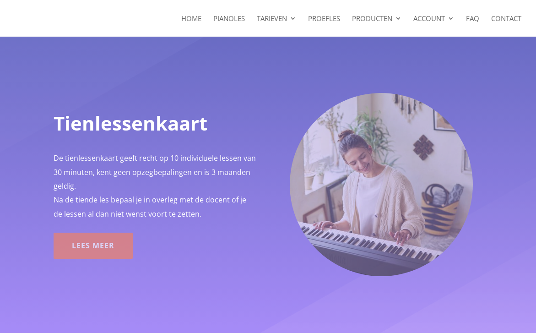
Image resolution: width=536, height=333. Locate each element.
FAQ (472, 19)
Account (429, 19)
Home (191, 19)
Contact (506, 19)
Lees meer (93, 245)
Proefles (324, 19)
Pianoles (229, 19)
